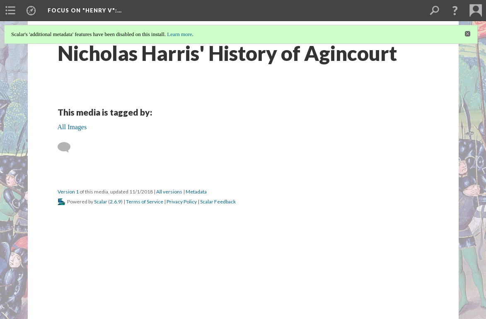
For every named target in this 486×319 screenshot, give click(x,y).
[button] (455, 10)
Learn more (179, 34)
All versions (169, 191)
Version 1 (68, 191)
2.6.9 (115, 201)
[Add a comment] (68, 147)
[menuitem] (10, 10)
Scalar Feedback (218, 201)
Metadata (196, 191)
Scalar (100, 201)
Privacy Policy (182, 201)
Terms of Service (144, 201)
